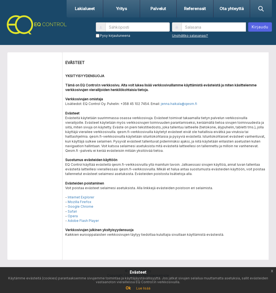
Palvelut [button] (158, 8)
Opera (73, 216)
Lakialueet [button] (85, 8)
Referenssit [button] (195, 8)
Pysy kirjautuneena (115, 36)
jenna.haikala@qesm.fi (179, 104)
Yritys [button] (121, 8)
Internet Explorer (81, 197)
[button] (35, 24)
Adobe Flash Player (83, 221)
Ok (128, 288)
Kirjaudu (260, 27)
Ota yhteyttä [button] (231, 8)
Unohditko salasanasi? (190, 36)
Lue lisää (143, 288)
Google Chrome (80, 206)
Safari (72, 211)
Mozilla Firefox (79, 202)
